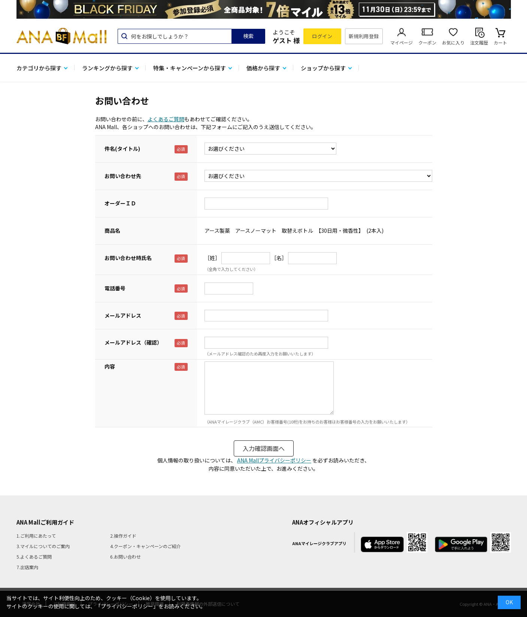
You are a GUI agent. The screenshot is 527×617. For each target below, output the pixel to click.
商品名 (112, 230)
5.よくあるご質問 (34, 556)
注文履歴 (479, 42)
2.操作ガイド (123, 535)
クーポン (427, 42)
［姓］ (212, 258)
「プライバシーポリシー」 (127, 606)
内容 (110, 366)
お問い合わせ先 (123, 176)
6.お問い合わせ (125, 556)
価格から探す (263, 68)
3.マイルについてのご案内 (43, 546)
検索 (248, 36)
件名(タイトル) (122, 148)
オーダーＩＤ (120, 203)
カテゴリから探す (38, 68)
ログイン (322, 36)
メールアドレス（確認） (133, 342)
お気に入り (453, 42)
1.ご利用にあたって (36, 535)
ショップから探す (323, 68)
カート (500, 42)
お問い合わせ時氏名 (128, 258)
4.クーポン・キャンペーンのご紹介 (145, 546)
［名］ (279, 258)
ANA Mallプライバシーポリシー (274, 460)
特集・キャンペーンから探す (189, 68)
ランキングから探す (107, 68)
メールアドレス (123, 315)
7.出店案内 (27, 567)
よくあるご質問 (166, 119)
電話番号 (115, 288)
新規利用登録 (364, 36)
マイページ (401, 42)
